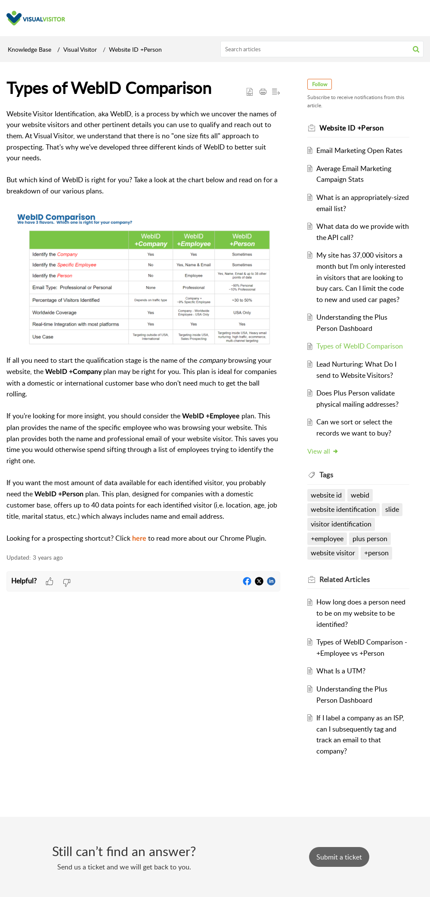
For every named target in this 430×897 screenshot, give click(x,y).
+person (377, 553)
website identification (344, 509)
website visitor (333, 553)
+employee (327, 538)
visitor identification (341, 524)
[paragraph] (143, 327)
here (139, 538)
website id (326, 495)
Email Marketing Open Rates (360, 150)
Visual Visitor (80, 49)
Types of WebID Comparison (360, 346)
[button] (416, 49)
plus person (370, 538)
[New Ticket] (339, 857)
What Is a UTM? (341, 671)
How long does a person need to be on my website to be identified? (361, 613)
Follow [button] (320, 84)
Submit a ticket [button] (339, 857)
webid (360, 495)
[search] (322, 49)
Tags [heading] (327, 475)
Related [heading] (345, 579)
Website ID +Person (135, 49)
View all (323, 451)
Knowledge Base (29, 49)
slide (392, 509)
